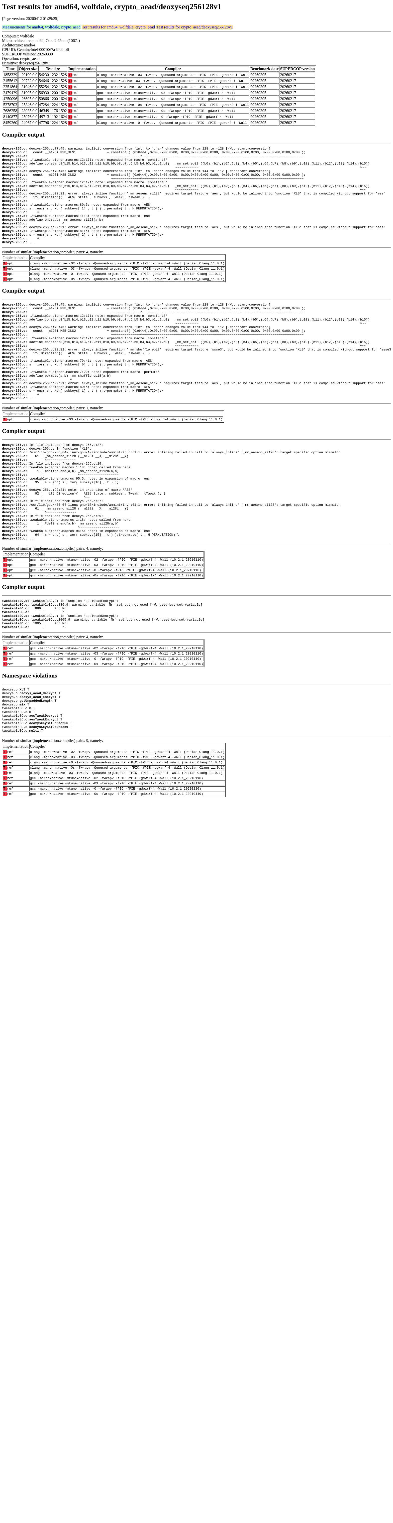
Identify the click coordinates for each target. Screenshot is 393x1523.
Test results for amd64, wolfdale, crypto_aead (118, 27)
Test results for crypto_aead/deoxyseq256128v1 (194, 27)
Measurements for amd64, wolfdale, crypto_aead (41, 27)
